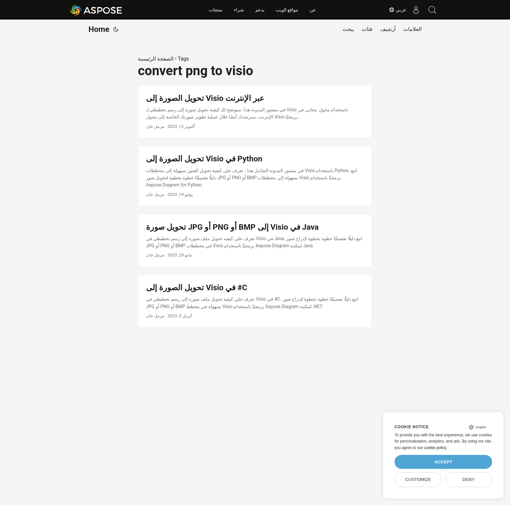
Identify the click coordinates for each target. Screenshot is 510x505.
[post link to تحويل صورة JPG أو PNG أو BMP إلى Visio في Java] (255, 240)
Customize (418, 479)
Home (98, 29)
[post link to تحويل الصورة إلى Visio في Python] (255, 176)
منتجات (215, 9)
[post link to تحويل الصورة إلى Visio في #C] (255, 301)
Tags (183, 59)
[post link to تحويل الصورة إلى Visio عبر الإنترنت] (255, 112)
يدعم (259, 9)
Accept (443, 461)
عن (313, 9)
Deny (469, 479)
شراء (239, 9)
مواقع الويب (287, 9)
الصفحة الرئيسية (155, 59)
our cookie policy (431, 447)
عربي (397, 10)
